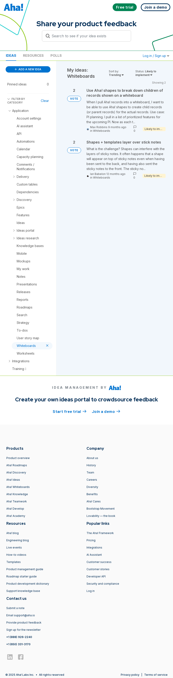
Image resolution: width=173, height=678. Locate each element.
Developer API (96, 576)
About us (92, 458)
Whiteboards (101, 130)
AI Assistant (94, 554)
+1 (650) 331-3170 (18, 644)
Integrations (94, 547)
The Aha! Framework (100, 533)
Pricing (91, 540)
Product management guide (24, 569)
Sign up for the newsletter (23, 629)
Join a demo (106, 411)
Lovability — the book (100, 516)
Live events (14, 547)
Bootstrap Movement (100, 508)
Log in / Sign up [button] (156, 56)
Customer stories (97, 569)
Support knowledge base (23, 591)
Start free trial (69, 411)
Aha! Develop (15, 508)
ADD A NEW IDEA (28, 69)
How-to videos (16, 554)
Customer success (99, 562)
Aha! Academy (15, 516)
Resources (33, 55)
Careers (91, 479)
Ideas (11, 55)
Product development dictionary (27, 583)
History (91, 465)
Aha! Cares (93, 501)
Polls (56, 55)
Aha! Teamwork (16, 501)
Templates (13, 562)
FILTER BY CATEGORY (16, 100)
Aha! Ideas (13, 479)
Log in (90, 591)
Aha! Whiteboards (18, 487)
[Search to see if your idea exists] (88, 36)
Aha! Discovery (16, 472)
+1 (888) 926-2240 (19, 637)
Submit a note (15, 608)
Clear (45, 101)
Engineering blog (17, 540)
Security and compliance (102, 583)
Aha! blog (12, 533)
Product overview (18, 458)
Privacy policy (130, 674)
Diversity (92, 487)
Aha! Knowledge (17, 494)
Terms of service (156, 674)
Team (90, 472)
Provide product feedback (23, 622)
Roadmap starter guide (21, 576)
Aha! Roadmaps (16, 465)
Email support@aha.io (20, 615)
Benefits (92, 494)
